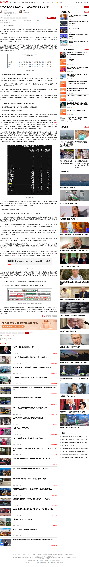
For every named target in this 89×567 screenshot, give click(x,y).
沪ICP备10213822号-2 (17, 557)
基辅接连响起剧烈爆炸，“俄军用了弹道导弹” (73, 363)
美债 (8, 335)
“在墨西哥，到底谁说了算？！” (69, 219)
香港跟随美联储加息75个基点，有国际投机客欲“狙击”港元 (32, 489)
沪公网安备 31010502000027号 (31, 562)
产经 (40, 2)
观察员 (59, 2)
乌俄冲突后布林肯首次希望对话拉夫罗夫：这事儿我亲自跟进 (33, 509)
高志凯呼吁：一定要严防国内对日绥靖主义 (72, 412)
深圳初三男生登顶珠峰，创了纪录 (76, 110)
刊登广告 (34, 554)
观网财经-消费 (54, 383)
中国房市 (55, 485)
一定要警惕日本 (71, 60)
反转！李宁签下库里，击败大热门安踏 (73, 451)
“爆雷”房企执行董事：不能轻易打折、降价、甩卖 (29, 479)
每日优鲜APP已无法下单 (21, 428)
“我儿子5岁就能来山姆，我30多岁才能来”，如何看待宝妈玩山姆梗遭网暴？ (77, 82)
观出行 (31, 2)
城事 (48, 2)
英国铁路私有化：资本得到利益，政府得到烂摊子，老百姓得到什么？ (77, 68)
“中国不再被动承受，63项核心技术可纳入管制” (78, 16)
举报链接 (55, 554)
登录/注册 (85, 2)
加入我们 (45, 554)
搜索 (87, 7)
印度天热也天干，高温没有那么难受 (76, 96)
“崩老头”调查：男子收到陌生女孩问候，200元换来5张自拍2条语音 (77, 118)
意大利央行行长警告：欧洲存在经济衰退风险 (28, 418)
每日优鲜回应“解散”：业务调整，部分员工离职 (28, 438)
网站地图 (50, 554)
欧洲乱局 (55, 525)
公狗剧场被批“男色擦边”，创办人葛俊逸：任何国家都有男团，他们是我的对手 (77, 103)
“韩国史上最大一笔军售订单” (22, 519)
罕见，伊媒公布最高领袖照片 (68, 203)
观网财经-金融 (54, 363)
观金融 (36, 2)
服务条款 (29, 554)
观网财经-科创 (54, 373)
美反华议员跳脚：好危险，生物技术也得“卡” (78, 42)
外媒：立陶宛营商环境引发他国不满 (25, 529)
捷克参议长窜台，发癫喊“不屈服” (70, 347)
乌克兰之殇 (54, 515)
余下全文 (54, 316)
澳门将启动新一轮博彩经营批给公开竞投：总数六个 (30, 469)
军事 (26, 2)
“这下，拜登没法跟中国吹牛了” (23, 347)
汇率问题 (16, 255)
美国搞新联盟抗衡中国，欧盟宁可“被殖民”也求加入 (78, 22)
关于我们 (19, 554)
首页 (11, 2)
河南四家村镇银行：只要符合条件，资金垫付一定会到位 (31, 499)
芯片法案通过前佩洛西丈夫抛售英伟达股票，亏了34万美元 (32, 458)
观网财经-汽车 (54, 404)
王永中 (5, 10)
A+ (18, 20)
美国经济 (4, 335)
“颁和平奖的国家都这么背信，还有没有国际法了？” (78, 35)
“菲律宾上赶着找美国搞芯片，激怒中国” (72, 300)
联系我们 (14, 554)
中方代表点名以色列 (68, 445)
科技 (44, 2)
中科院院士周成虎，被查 (67, 396)
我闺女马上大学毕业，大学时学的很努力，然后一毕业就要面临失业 (77, 89)
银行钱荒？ (54, 505)
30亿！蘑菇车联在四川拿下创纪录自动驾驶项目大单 (30, 408)
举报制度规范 (60, 554)
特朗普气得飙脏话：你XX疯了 (69, 331)
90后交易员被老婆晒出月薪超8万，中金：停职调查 (30, 357)
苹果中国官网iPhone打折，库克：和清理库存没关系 (30, 377)
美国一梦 (55, 465)
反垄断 (55, 454)
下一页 (48, 316)
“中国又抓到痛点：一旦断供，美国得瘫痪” (72, 315)
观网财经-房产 (54, 394)
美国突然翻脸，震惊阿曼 (67, 187)
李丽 (24, 10)
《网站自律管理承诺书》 (70, 554)
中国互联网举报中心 (42, 562)
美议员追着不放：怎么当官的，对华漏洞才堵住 (74, 250)
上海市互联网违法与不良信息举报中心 (56, 562)
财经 (19, 2)
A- (15, 20)
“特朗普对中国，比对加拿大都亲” (70, 266)
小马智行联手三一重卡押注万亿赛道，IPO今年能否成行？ (32, 367)
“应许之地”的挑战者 (74, 28)
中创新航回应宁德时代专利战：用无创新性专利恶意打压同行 (33, 539)
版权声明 (24, 554)
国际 (23, 2)
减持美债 (11, 335)
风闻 (15, 2)
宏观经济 (55, 424)
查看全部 (86, 12)
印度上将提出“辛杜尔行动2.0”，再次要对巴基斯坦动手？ (77, 75)
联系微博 (40, 554)
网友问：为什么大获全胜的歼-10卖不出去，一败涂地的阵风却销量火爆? (77, 53)
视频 (52, 2)
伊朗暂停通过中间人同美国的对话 (70, 427)
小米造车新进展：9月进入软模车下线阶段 (27, 398)
